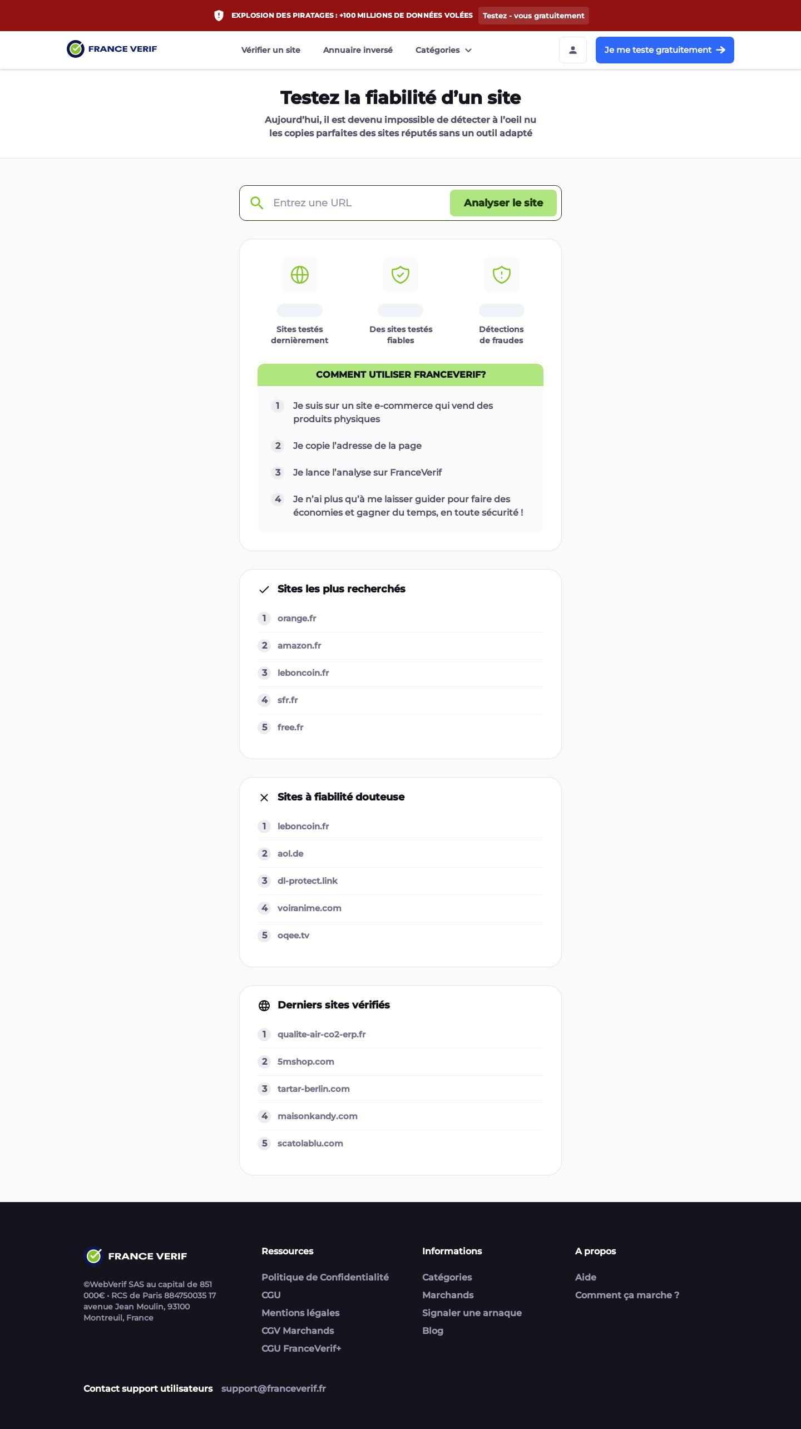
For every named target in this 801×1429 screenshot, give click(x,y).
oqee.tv (293, 935)
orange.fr (297, 618)
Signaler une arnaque (472, 1313)
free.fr (290, 727)
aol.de (290, 853)
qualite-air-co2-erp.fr (321, 1034)
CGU (271, 1295)
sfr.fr (288, 700)
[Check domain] (256, 203)
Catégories (445, 50)
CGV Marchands (297, 1331)
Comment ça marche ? (627, 1295)
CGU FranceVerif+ (301, 1348)
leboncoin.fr (303, 672)
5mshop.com (306, 1061)
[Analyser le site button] (503, 203)
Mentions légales (300, 1313)
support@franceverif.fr (273, 1388)
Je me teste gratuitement (665, 49)
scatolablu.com (310, 1143)
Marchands (447, 1295)
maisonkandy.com (318, 1116)
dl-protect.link (308, 881)
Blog (432, 1331)
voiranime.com (310, 908)
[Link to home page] (112, 50)
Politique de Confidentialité (325, 1277)
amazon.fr (299, 645)
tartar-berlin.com (314, 1089)
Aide (585, 1277)
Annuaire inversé (358, 50)
